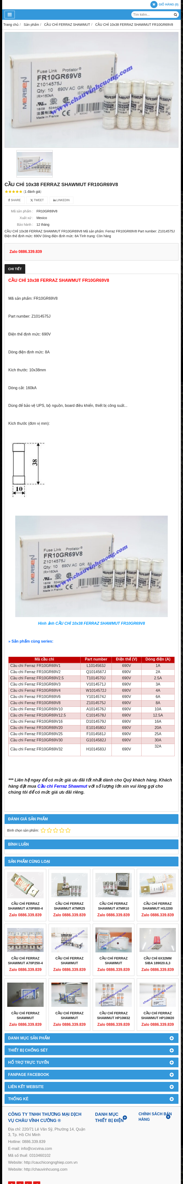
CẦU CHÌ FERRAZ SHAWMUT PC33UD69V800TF (113, 963)
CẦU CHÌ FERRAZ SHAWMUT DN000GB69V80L (70, 1018)
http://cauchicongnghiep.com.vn (50, 1162)
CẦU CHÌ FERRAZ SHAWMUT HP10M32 (113, 1015)
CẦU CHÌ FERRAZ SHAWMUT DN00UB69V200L (25, 1018)
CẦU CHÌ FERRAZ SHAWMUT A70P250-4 (25, 960)
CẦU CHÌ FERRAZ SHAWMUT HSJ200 (157, 906)
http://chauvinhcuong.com (45, 1169)
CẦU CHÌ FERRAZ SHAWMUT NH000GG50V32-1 (69, 963)
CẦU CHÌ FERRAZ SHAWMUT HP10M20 (157, 1015)
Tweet (37, 200)
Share (14, 200)
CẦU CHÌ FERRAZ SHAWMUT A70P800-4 (25, 906)
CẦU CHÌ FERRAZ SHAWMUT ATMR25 (69, 906)
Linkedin (61, 200)
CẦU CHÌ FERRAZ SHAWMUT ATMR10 (113, 906)
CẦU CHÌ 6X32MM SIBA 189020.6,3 (158, 960)
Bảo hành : (25, 224)
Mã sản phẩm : (22, 211)
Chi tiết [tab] (15, 269)
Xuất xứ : (26, 218)
